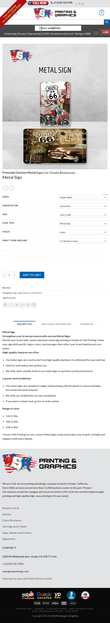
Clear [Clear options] (105, 194)
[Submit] (106, 22)
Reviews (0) (87, 324)
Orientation (10, 206)
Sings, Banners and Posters (16, 532)
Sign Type (8, 223)
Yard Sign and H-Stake (14, 526)
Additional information (56, 324)
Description (23, 324)
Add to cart (32, 274)
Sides (5, 197)
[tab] (23, 324)
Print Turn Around (14, 241)
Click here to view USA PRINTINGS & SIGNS (27, 578)
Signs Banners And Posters (30, 293)
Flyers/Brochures (11, 520)
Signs (15, 293)
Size (4, 214)
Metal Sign (11, 298)
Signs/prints (8, 538)
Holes (6, 232)
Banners (6, 514)
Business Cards (10, 507)
